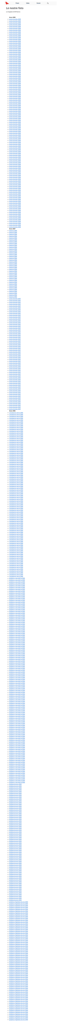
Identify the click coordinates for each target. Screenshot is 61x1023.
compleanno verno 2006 (16, 413)
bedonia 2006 (13, 230)
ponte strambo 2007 (15, 299)
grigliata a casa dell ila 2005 (17, 578)
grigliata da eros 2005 (15, 784)
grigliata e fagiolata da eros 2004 (18, 902)
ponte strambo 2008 (15, 19)
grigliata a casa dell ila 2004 (17, 676)
